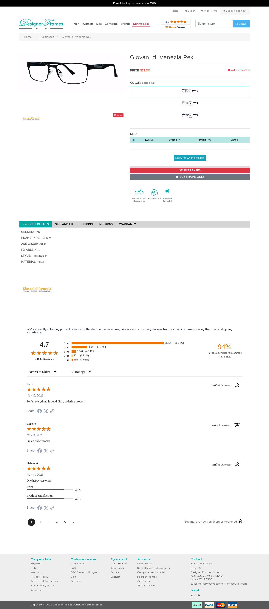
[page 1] (31, 522)
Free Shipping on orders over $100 (134, 3)
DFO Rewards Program (85, 572)
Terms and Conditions (44, 581)
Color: (135, 82)
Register (174, 11)
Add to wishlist (239, 70)
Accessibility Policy (43, 585)
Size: (133, 133)
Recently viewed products (153, 568)
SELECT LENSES (190, 170)
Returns (35, 568)
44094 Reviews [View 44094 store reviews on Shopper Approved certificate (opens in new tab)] (48, 359)
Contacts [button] (111, 23)
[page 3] (49, 522)
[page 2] (40, 522)
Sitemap (76, 581)
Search (241, 23)
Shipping (36, 563)
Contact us (78, 563)
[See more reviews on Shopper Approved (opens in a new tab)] (52, 411)
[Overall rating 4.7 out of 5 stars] (44, 353)
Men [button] (76, 23)
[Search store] (214, 23)
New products (146, 563)
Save (118, 115)
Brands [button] (125, 23)
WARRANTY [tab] (127, 224)
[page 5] (65, 522)
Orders (115, 572)
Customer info (120, 563)
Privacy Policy (39, 576)
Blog (73, 576)
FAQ (73, 568)
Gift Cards (143, 581)
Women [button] (87, 23)
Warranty (36, 572)
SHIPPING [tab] (86, 224)
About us (36, 590)
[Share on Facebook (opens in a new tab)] (39, 411)
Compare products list (151, 572)
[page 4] (57, 522)
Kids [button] (99, 23)
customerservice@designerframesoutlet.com (219, 583)
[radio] (134, 343)
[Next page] (73, 522)
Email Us (196, 568)
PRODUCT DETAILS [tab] (35, 224)
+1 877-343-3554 (201, 563)
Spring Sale (141, 23)
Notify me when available (190, 157)
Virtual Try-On (146, 585)
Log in (190, 11)
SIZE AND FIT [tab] (64, 224)
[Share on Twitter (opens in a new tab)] (46, 411)
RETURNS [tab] (106, 224)
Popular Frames (147, 576)
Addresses (117, 568)
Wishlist (115, 576)
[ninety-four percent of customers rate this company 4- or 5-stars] (224, 350)
